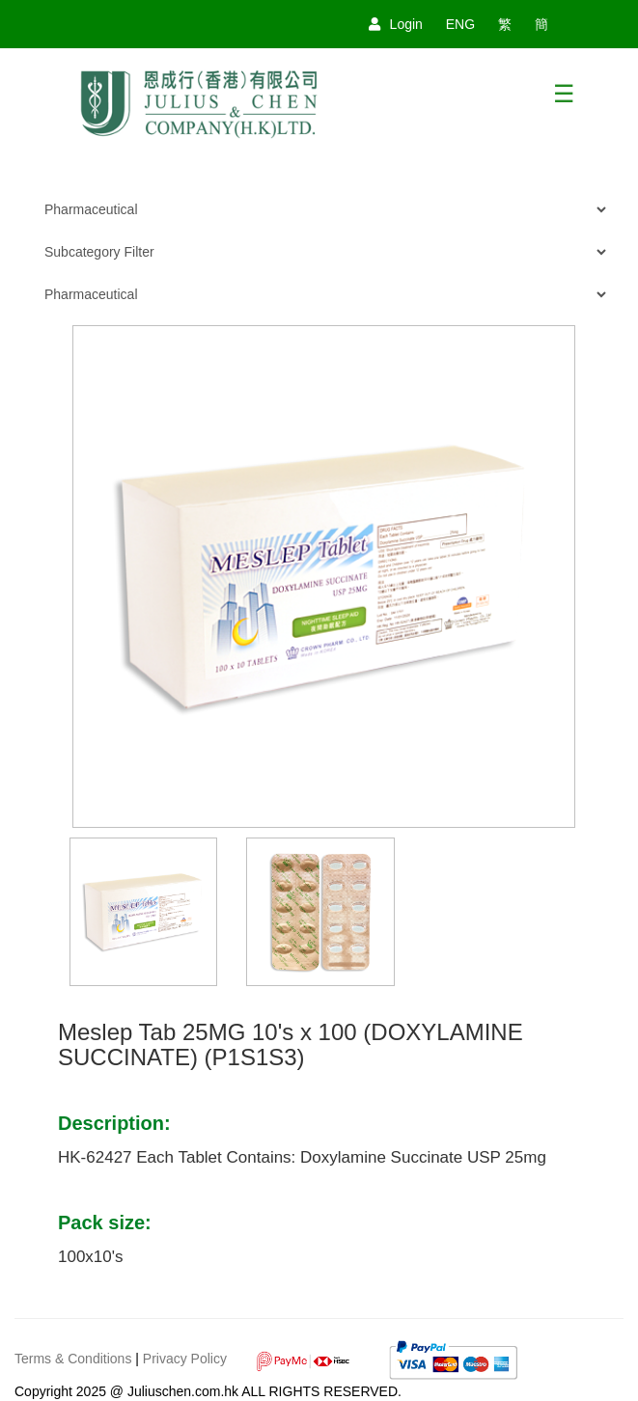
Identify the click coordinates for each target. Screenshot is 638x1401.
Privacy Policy (185, 1358)
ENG (460, 24)
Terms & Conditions (72, 1358)
